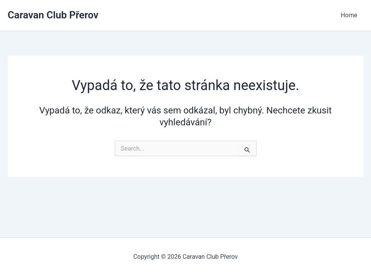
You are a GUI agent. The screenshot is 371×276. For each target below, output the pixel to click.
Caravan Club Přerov (53, 15)
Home (349, 15)
